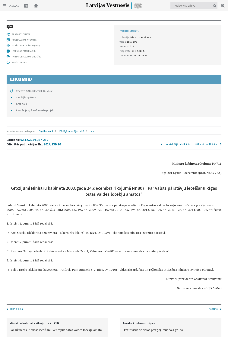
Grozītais (21, 103)
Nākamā (213, 308)
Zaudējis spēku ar (26, 97)
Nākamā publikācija (206, 144)
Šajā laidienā (46, 131)
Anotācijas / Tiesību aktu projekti (35, 110)
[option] (57, 327)
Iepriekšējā (16, 308)
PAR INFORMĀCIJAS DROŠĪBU (26, 56)
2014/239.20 (52, 144)
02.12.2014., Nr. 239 (34, 140)
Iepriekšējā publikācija (178, 144)
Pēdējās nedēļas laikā (71, 131)
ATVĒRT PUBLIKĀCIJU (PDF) (26, 45)
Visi (92, 131)
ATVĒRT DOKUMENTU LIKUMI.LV (34, 91)
